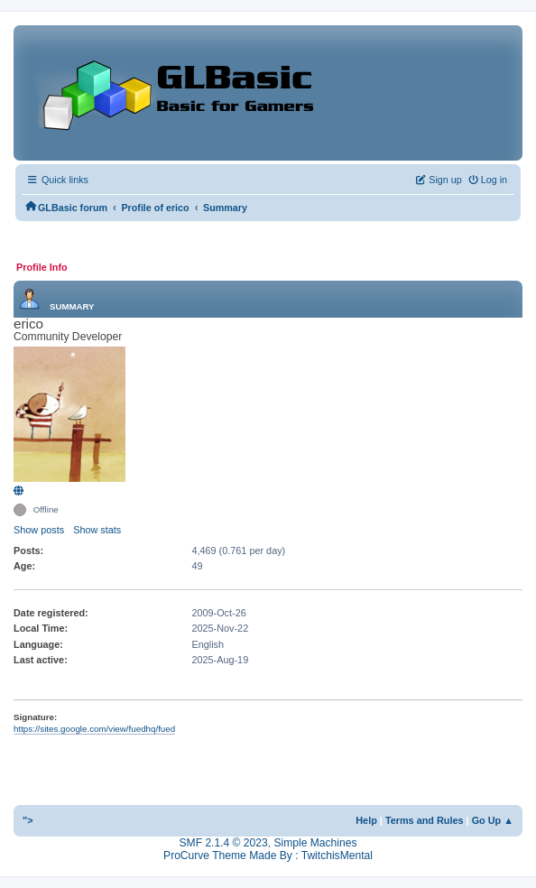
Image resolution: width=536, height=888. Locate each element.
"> (28, 820)
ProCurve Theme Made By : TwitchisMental (268, 855)
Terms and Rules (424, 820)
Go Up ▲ (492, 820)
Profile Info (42, 267)
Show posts (39, 529)
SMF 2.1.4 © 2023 (224, 843)
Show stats (97, 529)
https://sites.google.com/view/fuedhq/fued (94, 729)
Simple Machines (314, 843)
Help (366, 820)
